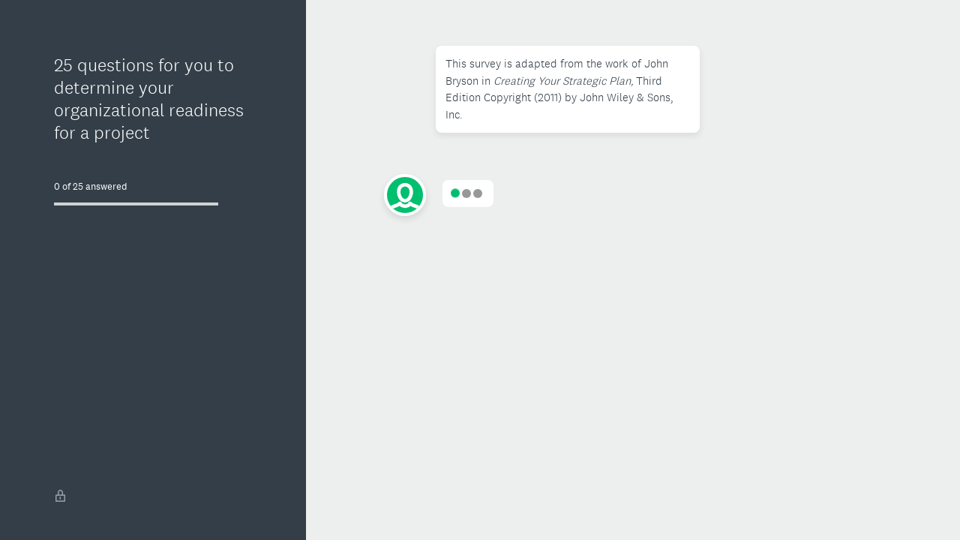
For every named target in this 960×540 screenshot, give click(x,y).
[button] (568, 89)
